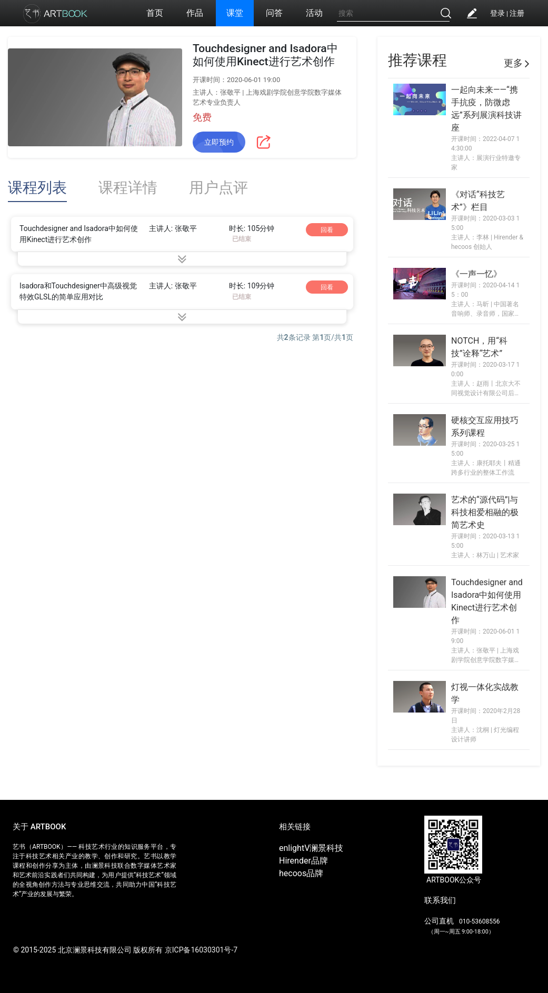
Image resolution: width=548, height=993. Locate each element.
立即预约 (219, 142)
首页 (154, 13)
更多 (517, 62)
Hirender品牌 (303, 861)
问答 (274, 13)
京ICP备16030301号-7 (201, 950)
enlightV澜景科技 (311, 848)
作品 (194, 13)
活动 (314, 13)
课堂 (234, 13)
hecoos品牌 (301, 873)
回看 (327, 230)
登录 (497, 13)
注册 (517, 13)
